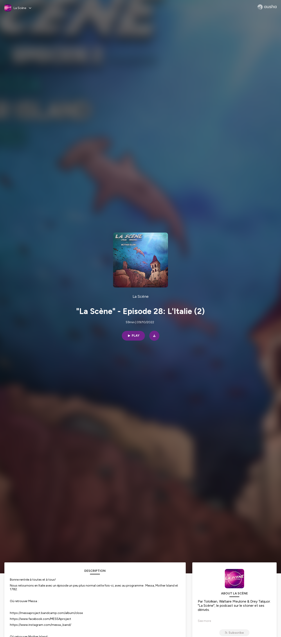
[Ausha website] (267, 7)
